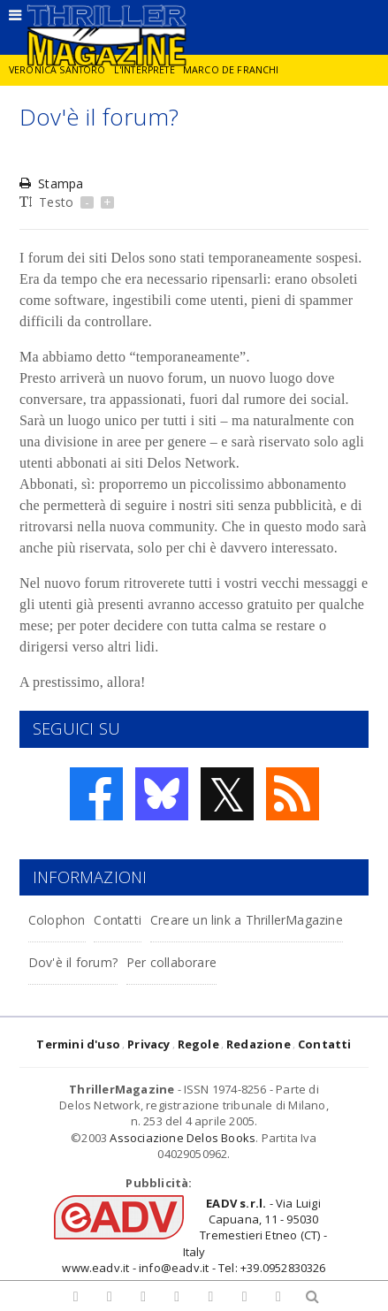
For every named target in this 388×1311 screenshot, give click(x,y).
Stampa (51, 183)
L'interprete (144, 70)
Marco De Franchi (231, 70)
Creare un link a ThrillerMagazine (246, 919)
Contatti (117, 919)
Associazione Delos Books (182, 1138)
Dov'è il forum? (73, 962)
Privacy (148, 1044)
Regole (198, 1044)
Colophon (57, 919)
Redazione (258, 1044)
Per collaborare (171, 962)
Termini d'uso (78, 1044)
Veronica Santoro (57, 70)
